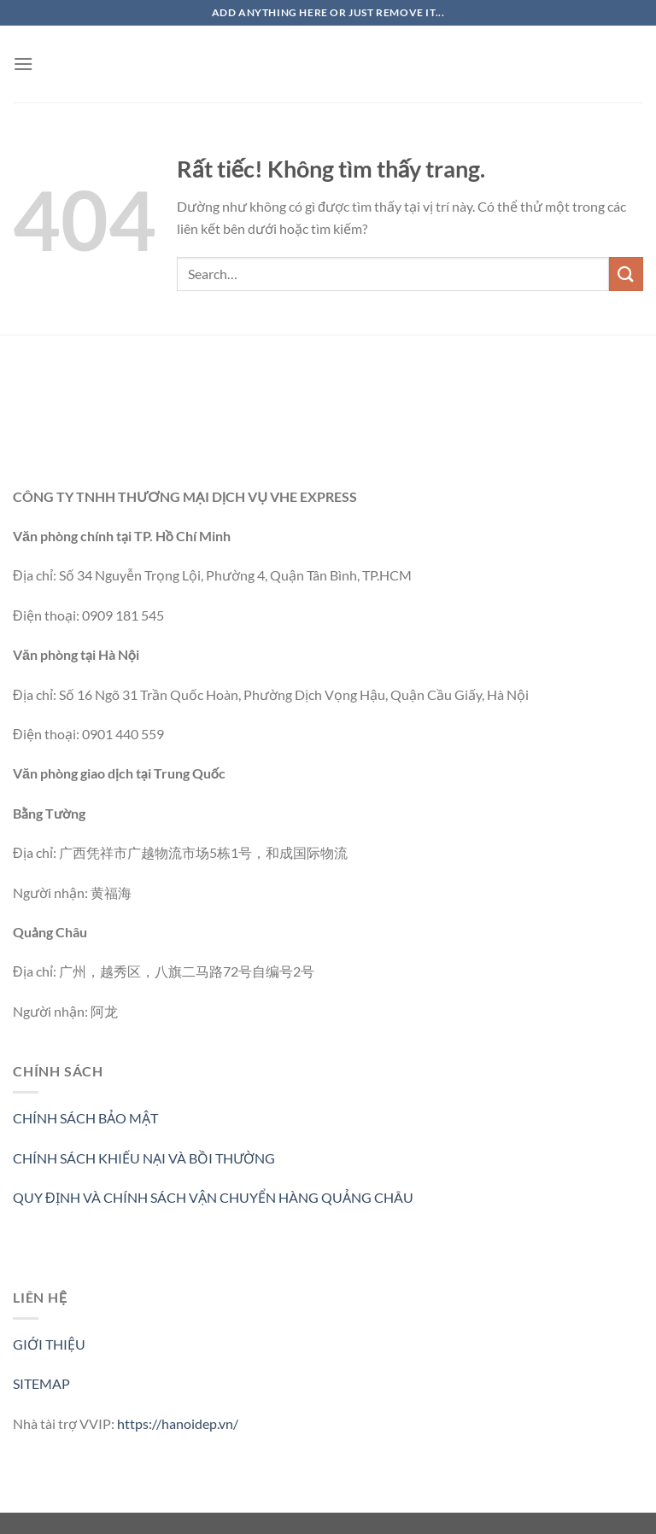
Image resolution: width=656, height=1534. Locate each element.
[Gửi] (626, 273)
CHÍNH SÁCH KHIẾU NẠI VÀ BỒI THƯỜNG (144, 1158)
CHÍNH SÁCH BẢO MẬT (85, 1118)
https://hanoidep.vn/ (177, 1423)
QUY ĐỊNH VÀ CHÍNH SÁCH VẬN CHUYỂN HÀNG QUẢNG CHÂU (213, 1197)
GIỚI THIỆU (49, 1344)
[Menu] (23, 64)
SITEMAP (41, 1383)
